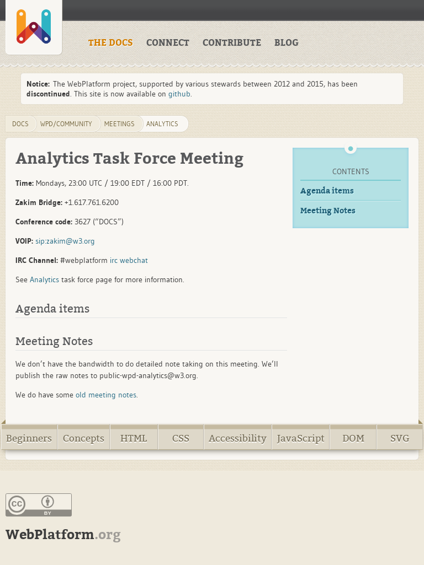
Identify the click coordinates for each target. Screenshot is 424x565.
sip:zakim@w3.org (65, 241)
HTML (133, 438)
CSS (180, 438)
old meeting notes (106, 395)
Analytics (162, 124)
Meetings (119, 124)
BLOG (286, 43)
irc (114, 260)
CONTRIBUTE (232, 43)
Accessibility (238, 438)
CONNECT (167, 43)
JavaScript (301, 438)
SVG (400, 438)
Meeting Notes (328, 211)
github (179, 94)
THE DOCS (110, 43)
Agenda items (327, 191)
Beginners (29, 438)
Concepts (83, 438)
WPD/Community (66, 124)
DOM (353, 438)
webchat (134, 260)
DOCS (20, 124)
